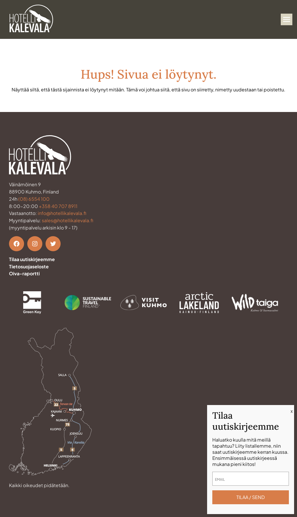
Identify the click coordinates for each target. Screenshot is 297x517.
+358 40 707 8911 (58, 206)
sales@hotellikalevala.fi (67, 220)
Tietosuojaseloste (29, 266)
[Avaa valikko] (286, 19)
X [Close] (292, 411)
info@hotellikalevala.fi (62, 213)
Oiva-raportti (24, 273)
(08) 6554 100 (34, 199)
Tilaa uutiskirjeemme (32, 259)
